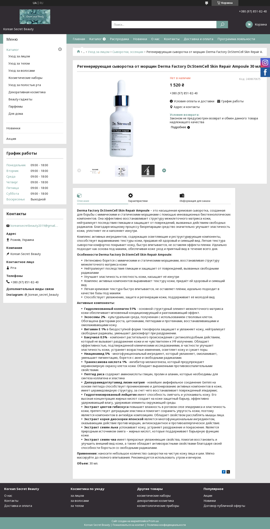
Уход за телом (19, 63)
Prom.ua (153, 521)
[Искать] (222, 24)
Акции (208, 496)
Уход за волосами (21, 71)
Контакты (172, 39)
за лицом (77, 496)
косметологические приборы (158, 506)
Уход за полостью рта (24, 85)
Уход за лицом (19, 56)
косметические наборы (154, 496)
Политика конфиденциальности (166, 525)
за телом (77, 506)
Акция (11, 138)
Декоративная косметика (27, 92)
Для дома (15, 114)
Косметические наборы (25, 78)
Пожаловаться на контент (128, 525)
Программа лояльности (236, 39)
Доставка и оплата (198, 39)
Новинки (140, 39)
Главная (79, 39)
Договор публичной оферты (224, 506)
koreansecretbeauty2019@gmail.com (35, 226)
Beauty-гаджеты (20, 99)
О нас (155, 39)
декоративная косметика (155, 501)
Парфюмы (15, 106)
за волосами (80, 501)
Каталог (95, 39)
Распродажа (119, 39)
